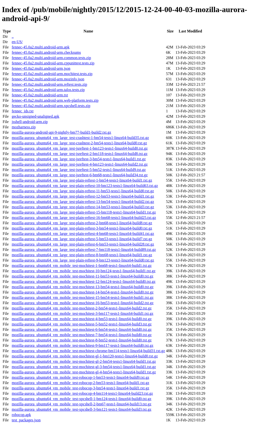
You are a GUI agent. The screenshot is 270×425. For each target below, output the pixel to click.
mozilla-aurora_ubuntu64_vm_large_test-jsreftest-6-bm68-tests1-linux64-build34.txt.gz (79, 175)
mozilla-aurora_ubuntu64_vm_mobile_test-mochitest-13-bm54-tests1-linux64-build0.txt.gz (82, 287)
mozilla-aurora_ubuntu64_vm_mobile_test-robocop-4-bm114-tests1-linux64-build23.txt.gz (82, 393)
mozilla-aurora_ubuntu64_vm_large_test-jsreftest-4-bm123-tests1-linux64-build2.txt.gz (79, 164)
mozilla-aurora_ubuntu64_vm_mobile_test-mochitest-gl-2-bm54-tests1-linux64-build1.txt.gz (84, 361)
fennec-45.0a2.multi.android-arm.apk (40, 47)
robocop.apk (21, 415)
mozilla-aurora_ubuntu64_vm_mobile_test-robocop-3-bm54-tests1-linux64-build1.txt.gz (80, 388)
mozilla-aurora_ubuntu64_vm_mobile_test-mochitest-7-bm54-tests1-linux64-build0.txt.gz (82, 335)
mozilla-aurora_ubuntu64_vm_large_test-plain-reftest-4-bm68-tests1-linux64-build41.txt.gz (83, 234)
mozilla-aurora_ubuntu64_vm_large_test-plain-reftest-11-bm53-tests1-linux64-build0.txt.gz (83, 191)
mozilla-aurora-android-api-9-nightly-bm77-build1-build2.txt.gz (61, 132)
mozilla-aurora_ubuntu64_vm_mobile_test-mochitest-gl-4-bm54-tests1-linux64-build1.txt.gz (84, 372)
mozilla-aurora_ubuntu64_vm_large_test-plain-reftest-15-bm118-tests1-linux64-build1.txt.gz (84, 212)
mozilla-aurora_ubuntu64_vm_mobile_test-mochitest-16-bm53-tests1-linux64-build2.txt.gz (82, 303)
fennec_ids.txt (22, 111)
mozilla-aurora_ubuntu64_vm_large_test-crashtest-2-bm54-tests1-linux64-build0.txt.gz (79, 143)
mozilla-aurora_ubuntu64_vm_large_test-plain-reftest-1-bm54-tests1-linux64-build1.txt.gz (82, 180)
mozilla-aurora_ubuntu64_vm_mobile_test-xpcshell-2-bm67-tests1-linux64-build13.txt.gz (81, 404)
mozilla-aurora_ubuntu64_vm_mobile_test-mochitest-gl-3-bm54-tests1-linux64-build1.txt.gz (84, 367)
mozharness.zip (24, 127)
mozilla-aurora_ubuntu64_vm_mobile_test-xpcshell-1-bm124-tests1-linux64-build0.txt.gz (81, 399)
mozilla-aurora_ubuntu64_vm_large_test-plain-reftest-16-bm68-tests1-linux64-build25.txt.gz (84, 218)
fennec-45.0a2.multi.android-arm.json (41, 68)
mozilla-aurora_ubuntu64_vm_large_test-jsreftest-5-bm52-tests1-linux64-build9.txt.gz (79, 170)
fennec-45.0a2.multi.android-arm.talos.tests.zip (48, 90)
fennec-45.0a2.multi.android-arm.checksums (46, 52)
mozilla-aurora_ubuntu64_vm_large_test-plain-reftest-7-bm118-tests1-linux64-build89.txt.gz (84, 249)
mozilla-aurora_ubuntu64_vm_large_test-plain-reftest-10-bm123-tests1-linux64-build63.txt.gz (85, 186)
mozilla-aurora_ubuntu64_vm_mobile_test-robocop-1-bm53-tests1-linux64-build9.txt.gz (80, 377)
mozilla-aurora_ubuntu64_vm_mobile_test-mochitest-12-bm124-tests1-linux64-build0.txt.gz (83, 281)
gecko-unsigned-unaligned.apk (35, 116)
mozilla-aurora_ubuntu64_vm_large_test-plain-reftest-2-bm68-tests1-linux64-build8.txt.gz (82, 223)
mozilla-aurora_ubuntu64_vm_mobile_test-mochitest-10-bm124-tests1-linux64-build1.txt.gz (83, 271)
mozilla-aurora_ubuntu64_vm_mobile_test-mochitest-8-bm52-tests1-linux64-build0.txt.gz (82, 340)
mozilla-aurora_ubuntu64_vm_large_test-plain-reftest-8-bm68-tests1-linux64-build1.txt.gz (82, 255)
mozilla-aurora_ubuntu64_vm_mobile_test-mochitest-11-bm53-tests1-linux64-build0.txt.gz (82, 276)
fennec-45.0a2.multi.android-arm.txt (40, 95)
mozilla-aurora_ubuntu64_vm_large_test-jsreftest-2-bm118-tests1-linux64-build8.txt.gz (79, 154)
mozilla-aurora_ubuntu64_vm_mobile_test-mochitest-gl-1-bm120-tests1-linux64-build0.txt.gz (85, 356)
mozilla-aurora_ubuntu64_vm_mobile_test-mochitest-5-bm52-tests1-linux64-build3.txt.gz (82, 324)
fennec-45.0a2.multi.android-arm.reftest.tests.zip (49, 84)
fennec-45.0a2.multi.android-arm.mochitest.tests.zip (52, 74)
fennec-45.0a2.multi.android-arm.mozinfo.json (48, 79)
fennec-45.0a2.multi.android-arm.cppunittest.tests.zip (53, 63)
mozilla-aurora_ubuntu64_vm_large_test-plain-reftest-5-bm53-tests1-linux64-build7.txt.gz (82, 239)
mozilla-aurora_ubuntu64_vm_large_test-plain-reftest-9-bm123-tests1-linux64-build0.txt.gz (83, 260)
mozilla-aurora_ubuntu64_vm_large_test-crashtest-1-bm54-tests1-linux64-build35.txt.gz (80, 138)
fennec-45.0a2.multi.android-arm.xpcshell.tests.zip (51, 106)
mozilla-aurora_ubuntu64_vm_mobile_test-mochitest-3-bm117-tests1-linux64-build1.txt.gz (82, 313)
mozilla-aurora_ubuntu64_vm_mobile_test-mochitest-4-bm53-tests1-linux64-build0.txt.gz (82, 319)
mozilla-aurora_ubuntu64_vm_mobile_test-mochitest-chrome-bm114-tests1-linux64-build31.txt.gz (88, 351)
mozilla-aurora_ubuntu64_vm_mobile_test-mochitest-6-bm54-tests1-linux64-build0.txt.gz (82, 329)
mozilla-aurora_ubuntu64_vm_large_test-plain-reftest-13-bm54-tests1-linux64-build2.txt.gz (83, 202)
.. (13, 36)
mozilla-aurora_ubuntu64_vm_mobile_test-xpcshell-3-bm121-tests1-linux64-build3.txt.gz (81, 409)
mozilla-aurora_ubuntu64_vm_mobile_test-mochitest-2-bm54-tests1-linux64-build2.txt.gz (82, 308)
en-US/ (17, 42)
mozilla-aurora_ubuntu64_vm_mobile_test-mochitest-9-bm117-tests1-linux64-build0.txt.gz (82, 345)
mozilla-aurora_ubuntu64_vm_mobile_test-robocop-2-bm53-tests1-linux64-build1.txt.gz (80, 383)
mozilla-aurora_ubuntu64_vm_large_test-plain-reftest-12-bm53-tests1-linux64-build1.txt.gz (83, 196)
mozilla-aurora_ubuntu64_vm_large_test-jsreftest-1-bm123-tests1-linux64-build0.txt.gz (79, 148)
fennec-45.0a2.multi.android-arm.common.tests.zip (51, 58)
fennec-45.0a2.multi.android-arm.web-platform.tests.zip (55, 100)
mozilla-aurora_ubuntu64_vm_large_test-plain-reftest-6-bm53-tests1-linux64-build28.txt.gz (83, 244)
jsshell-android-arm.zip (30, 122)
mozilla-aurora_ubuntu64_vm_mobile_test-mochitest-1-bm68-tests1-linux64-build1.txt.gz (82, 265)
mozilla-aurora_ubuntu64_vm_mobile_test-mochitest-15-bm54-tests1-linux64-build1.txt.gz (82, 297)
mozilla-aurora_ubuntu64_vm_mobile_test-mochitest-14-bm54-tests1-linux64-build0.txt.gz (82, 292)
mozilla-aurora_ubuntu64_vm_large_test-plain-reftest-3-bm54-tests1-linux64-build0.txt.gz (82, 228)
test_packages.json (26, 420)
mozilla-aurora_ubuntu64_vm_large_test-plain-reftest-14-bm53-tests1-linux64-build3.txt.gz (83, 207)
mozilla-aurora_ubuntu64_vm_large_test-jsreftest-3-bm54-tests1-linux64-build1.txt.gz (79, 159)
